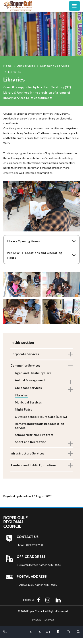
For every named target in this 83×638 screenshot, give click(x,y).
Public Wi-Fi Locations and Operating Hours (34, 255)
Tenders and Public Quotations (33, 465)
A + (48, 632)
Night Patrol (24, 409)
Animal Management (30, 380)
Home (7, 65)
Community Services (54, 65)
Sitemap (49, 619)
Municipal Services (28, 402)
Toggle (70, 354)
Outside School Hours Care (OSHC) (41, 416)
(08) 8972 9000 (35, 545)
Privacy (36, 619)
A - (31, 632)
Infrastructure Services (27, 453)
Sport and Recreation (30, 442)
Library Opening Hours (23, 241)
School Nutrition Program (34, 435)
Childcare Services (28, 388)
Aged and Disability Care (33, 373)
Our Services (26, 65)
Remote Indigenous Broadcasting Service (39, 426)
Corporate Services (24, 354)
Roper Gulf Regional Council (15, 522)
